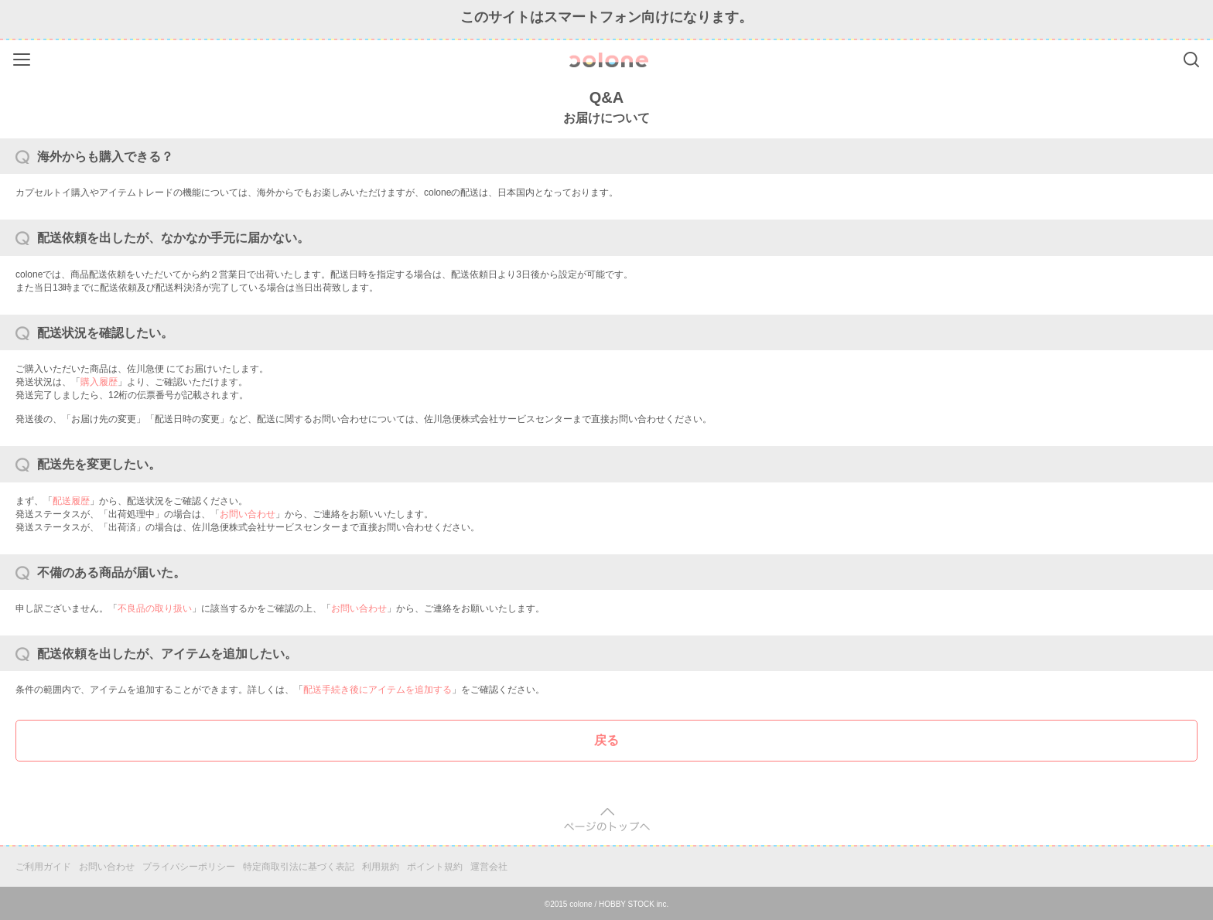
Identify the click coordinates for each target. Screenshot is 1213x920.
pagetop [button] (607, 820)
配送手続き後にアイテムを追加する (377, 689)
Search (1191, 59)
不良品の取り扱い (155, 608)
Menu (23, 57)
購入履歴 (99, 382)
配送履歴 (71, 501)
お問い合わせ (247, 514)
